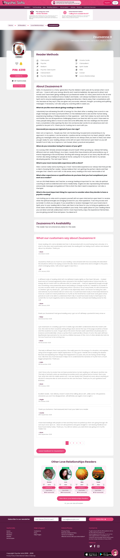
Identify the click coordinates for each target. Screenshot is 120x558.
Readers (9, 535)
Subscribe (101, 519)
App (44, 7)
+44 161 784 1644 (41, 13)
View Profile (49, 490)
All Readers (22, 25)
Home (11, 25)
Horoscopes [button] (64, 7)
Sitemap (32, 556)
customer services (94, 537)
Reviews (79, 7)
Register (107, 3)
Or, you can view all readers (74, 503)
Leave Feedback (19, 86)
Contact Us (37, 531)
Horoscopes (10, 538)
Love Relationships (37, 25)
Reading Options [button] (52, 7)
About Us (9, 533)
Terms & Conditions (67, 535)
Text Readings (37, 7)
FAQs (35, 533)
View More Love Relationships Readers (73, 498)
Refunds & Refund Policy (68, 533)
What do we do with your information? (73, 536)
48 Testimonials (19, 81)
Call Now (19, 76)
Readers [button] (27, 7)
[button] (114, 552)
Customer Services (90, 7)
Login (115, 3)
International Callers (22, 556)
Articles (73, 7)
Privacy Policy (65, 531)
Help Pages (37, 535)
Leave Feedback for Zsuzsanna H (51, 451)
